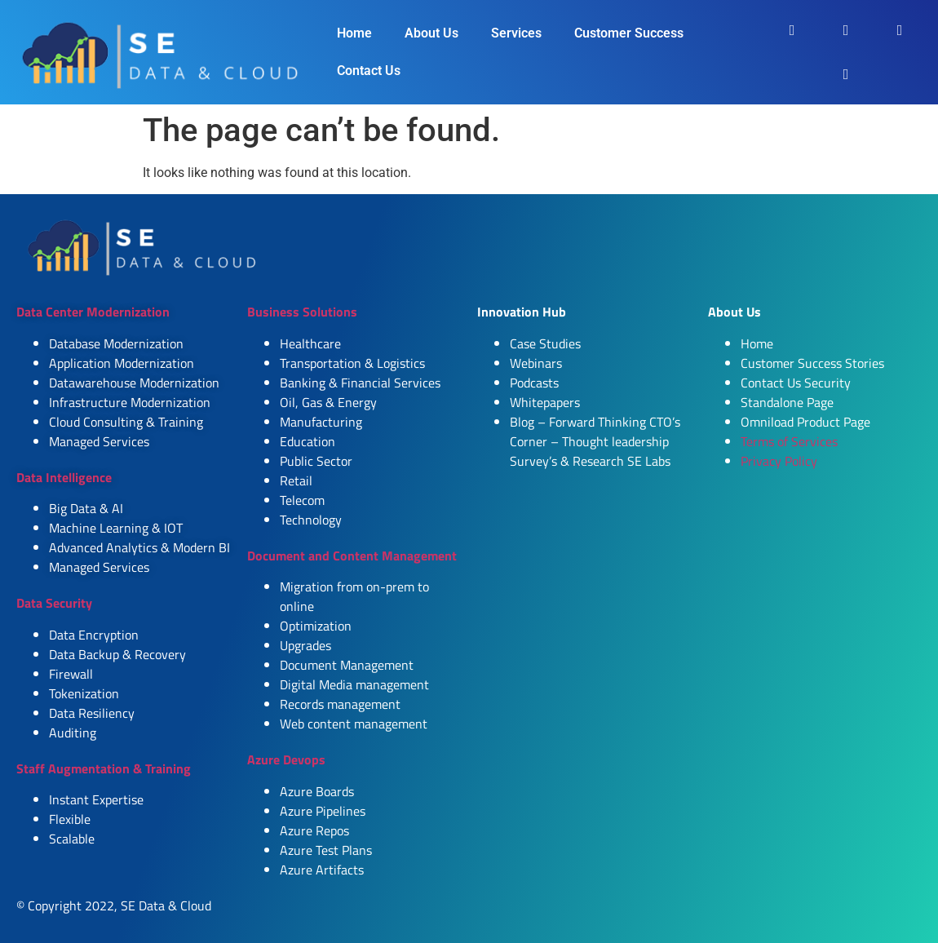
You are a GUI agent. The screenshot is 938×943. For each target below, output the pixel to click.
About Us (431, 33)
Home (354, 33)
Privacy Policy (779, 461)
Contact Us (368, 70)
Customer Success (629, 33)
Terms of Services (789, 441)
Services (516, 33)
